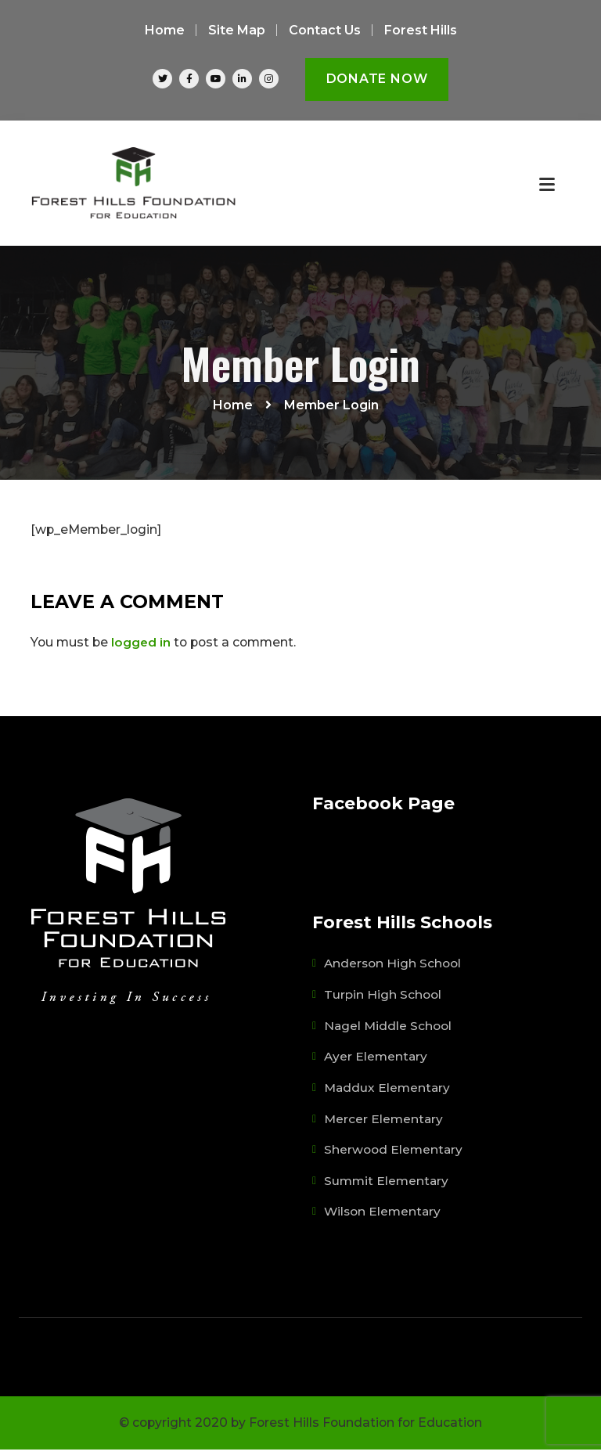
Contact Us (325, 30)
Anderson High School (393, 972)
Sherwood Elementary (393, 1156)
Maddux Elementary (388, 1094)
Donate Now (377, 78)
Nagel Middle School (388, 1033)
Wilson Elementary (383, 1217)
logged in (141, 650)
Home (165, 30)
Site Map (236, 30)
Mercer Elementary (384, 1125)
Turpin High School (382, 1003)
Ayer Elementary (376, 1064)
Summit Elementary (386, 1186)
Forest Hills (420, 30)
